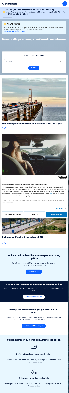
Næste (33, 49)
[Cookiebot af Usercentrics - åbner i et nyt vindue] (59, 177)
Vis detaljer (59, 208)
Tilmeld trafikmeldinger (34, 307)
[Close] (63, 11)
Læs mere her (7, 17)
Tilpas (35, 214)
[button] (4, 110)
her (51, 193)
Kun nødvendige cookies (13, 214)
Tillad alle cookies (56, 214)
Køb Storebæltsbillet (34, 278)
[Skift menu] (64, 3)
